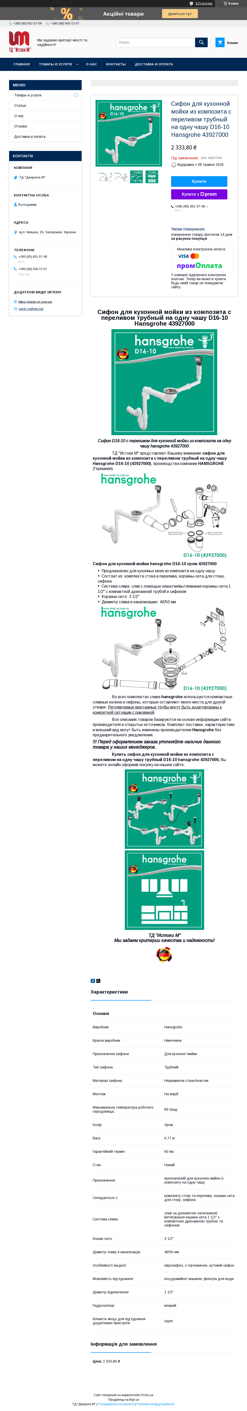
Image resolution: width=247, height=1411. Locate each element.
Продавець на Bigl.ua (123, 1399)
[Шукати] (201, 42)
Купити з (199, 194)
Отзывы (20, 126)
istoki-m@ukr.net (31, 309)
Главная (22, 64)
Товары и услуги (55, 64)
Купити (199, 181)
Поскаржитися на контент (116, 1404)
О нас (91, 64)
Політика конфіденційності (155, 1404)
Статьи (20, 105)
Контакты (116, 64)
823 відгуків (204, 3)
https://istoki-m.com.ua (35, 301)
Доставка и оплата (154, 64)
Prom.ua (147, 1395)
